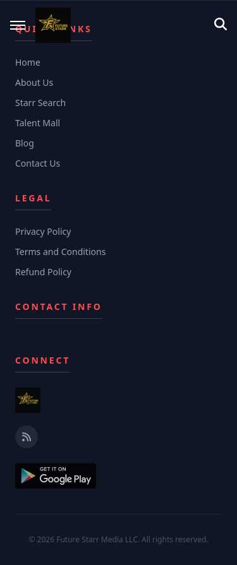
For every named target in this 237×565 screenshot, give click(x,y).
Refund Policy (43, 272)
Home (27, 62)
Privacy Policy (43, 231)
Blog (24, 143)
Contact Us (37, 163)
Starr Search (40, 103)
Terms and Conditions (60, 252)
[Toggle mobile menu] (17, 25)
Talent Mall (37, 123)
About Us (34, 82)
